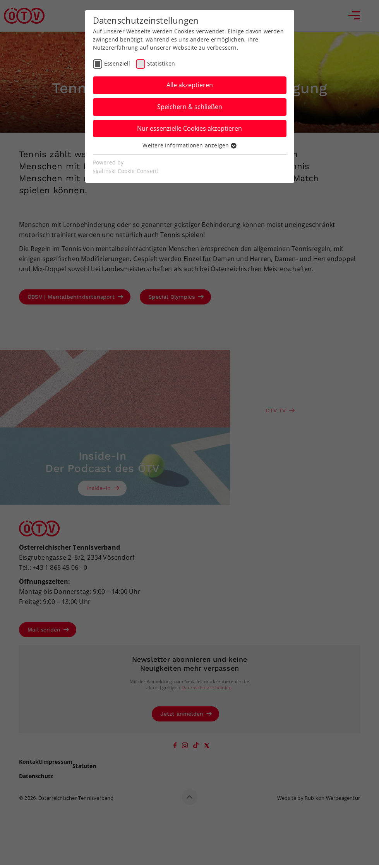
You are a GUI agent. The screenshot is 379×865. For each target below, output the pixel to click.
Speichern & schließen (189, 106)
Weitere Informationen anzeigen (189, 145)
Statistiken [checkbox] (161, 63)
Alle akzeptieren (189, 85)
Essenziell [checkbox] (117, 63)
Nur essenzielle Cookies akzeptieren (189, 128)
